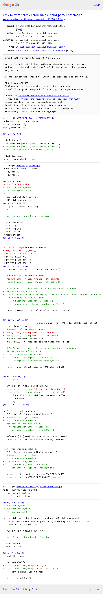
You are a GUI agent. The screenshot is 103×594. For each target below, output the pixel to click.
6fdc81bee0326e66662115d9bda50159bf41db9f (40, 46)
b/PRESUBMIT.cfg (45, 118)
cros (25, 15)
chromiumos (39, 15)
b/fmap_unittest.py (51, 486)
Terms (35, 589)
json (97, 589)
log (19, 29)
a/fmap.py (22, 165)
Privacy (26, 589)
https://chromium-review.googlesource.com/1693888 (50, 99)
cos (5, 15)
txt (90, 589)
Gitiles (18, 589)
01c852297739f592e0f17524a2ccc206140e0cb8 (40, 50)
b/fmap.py (34, 165)
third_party (57, 15)
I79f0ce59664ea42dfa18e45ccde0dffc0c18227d (43, 95)
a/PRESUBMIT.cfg (26, 118)
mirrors (15, 15)
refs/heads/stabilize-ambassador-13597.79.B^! (33, 19)
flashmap (74, 15)
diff (69, 50)
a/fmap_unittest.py (28, 486)
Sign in (97, 4)
